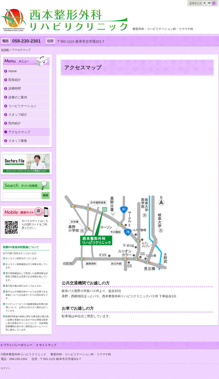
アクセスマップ (19, 132)
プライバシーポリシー (17, 345)
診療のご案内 (17, 97)
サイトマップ (47, 345)
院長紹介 (14, 80)
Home (12, 71)
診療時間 (14, 88)
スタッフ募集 (17, 140)
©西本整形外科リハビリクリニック (23, 354)
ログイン (5, 368)
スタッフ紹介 (17, 114)
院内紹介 (14, 123)
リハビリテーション (22, 106)
